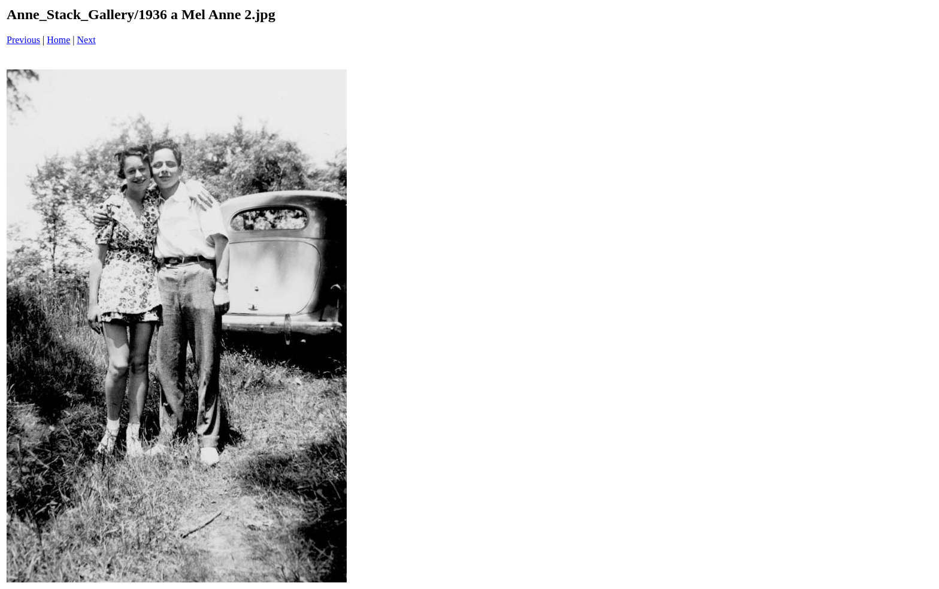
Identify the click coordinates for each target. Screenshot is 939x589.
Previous (23, 40)
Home (58, 40)
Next (86, 40)
